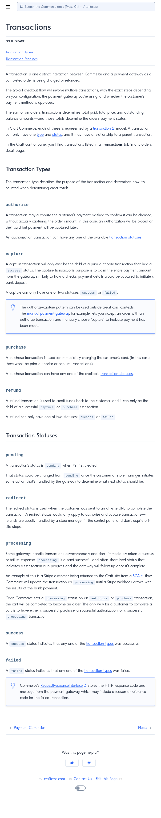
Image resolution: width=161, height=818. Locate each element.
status (58, 134)
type (40, 134)
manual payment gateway (49, 313)
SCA (141, 588)
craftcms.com (51, 791)
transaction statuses (127, 237)
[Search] (86, 6)
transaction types (100, 656)
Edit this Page (109, 791)
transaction (107, 128)
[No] (89, 775)
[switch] (80, 800)
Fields (142, 740)
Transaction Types (20, 52)
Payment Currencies (31, 740)
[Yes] (72, 775)
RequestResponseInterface (67, 698)
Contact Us (80, 791)
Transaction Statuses (22, 59)
